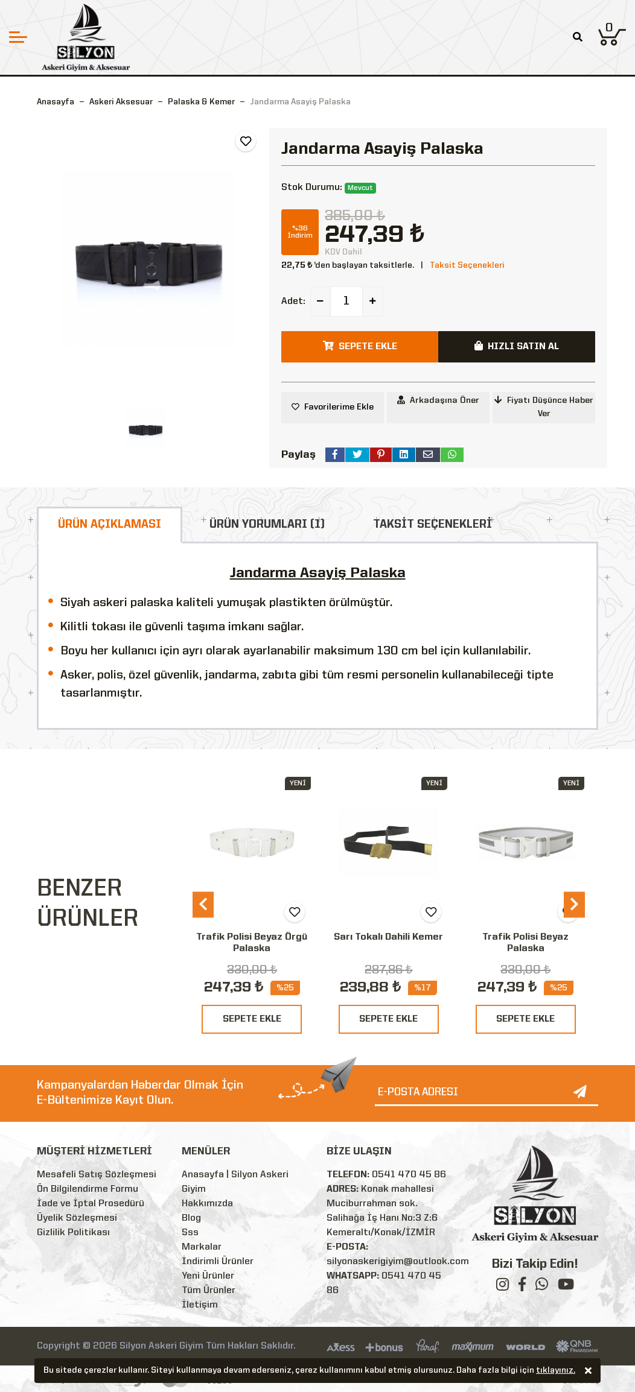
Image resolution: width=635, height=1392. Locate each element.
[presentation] (203, 904)
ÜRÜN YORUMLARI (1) (267, 525)
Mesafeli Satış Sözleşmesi (96, 1175)
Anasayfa (55, 102)
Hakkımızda (207, 1204)
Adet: (293, 301)
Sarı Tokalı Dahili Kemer (388, 937)
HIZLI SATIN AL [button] (516, 346)
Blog (191, 1218)
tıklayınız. (555, 1371)
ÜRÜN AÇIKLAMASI (109, 525)
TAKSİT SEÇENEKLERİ (432, 525)
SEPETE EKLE (252, 1019)
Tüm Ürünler (208, 1291)
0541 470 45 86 (409, 1175)
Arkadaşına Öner (438, 400)
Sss (190, 1233)
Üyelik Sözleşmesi (77, 1218)
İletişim (200, 1305)
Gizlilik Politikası (73, 1233)
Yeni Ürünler (208, 1276)
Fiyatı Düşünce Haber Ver (543, 407)
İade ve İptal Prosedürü (90, 1204)
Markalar (202, 1247)
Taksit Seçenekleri (467, 265)
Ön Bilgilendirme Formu (87, 1189)
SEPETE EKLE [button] (360, 346)
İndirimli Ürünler (218, 1262)
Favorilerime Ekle (339, 407)
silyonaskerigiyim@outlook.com (398, 1262)
